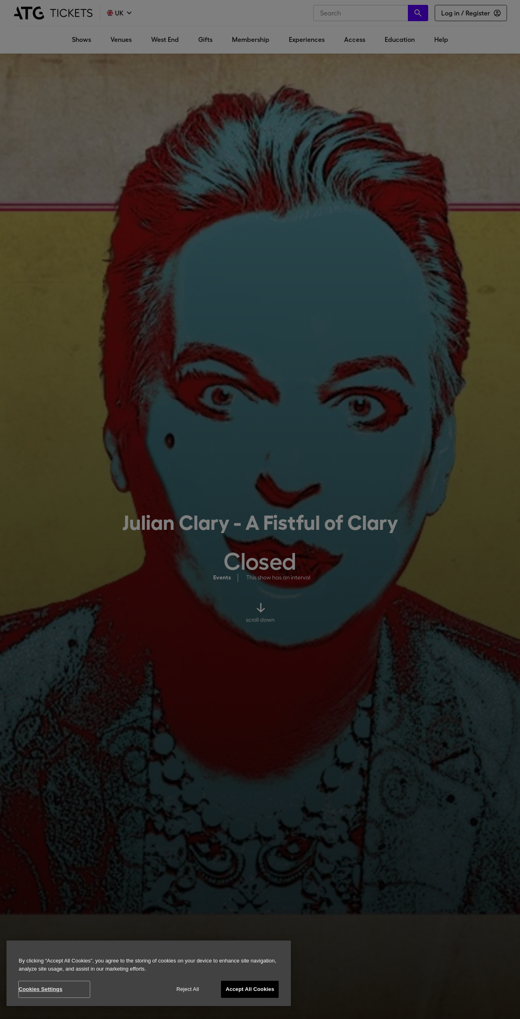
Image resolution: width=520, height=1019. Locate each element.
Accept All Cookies (249, 989)
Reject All (187, 989)
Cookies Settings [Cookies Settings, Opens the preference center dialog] (41, 989)
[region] (148, 973)
